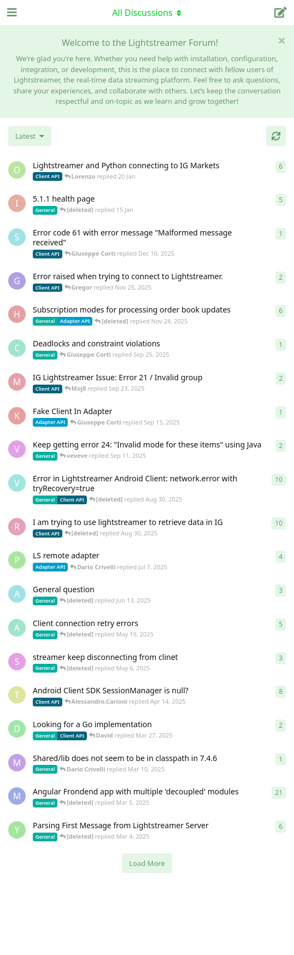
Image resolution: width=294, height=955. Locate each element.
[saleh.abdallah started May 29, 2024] (17, 661)
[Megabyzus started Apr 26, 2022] (17, 796)
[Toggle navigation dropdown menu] (147, 12)
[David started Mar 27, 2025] (17, 729)
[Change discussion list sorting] (29, 136)
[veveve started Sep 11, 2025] (17, 449)
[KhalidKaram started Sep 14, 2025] (17, 416)
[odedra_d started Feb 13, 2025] (17, 170)
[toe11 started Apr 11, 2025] (17, 695)
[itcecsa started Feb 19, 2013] (17, 203)
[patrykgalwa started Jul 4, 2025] (17, 560)
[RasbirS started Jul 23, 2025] (17, 526)
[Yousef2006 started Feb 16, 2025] (17, 830)
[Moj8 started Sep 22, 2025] (17, 382)
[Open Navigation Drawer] (11, 12)
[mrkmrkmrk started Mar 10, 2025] (17, 762)
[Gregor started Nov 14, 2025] (17, 281)
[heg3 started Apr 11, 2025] (17, 314)
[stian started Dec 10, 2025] (17, 237)
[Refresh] (276, 136)
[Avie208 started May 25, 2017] (17, 594)
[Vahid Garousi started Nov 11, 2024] (17, 483)
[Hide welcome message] (281, 40)
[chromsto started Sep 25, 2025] (17, 348)
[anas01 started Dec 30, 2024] (17, 627)
